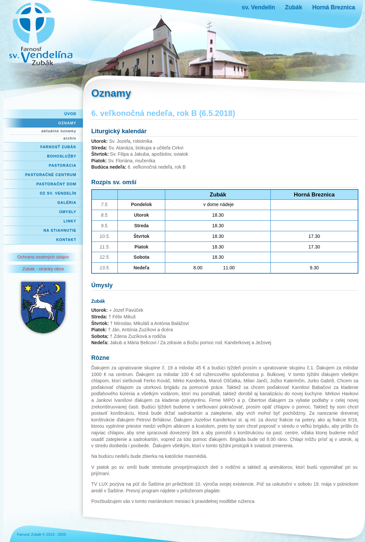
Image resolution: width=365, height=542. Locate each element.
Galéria (66, 202)
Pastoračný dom (56, 184)
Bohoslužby (61, 156)
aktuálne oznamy (58, 131)
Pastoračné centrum (50, 175)
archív (69, 138)
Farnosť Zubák (58, 147)
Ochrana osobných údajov (43, 256)
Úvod (70, 114)
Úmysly (67, 212)
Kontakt (66, 240)
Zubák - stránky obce (43, 268)
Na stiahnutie (59, 230)
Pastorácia (62, 165)
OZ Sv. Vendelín (58, 193)
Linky (69, 221)
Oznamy (67, 123)
